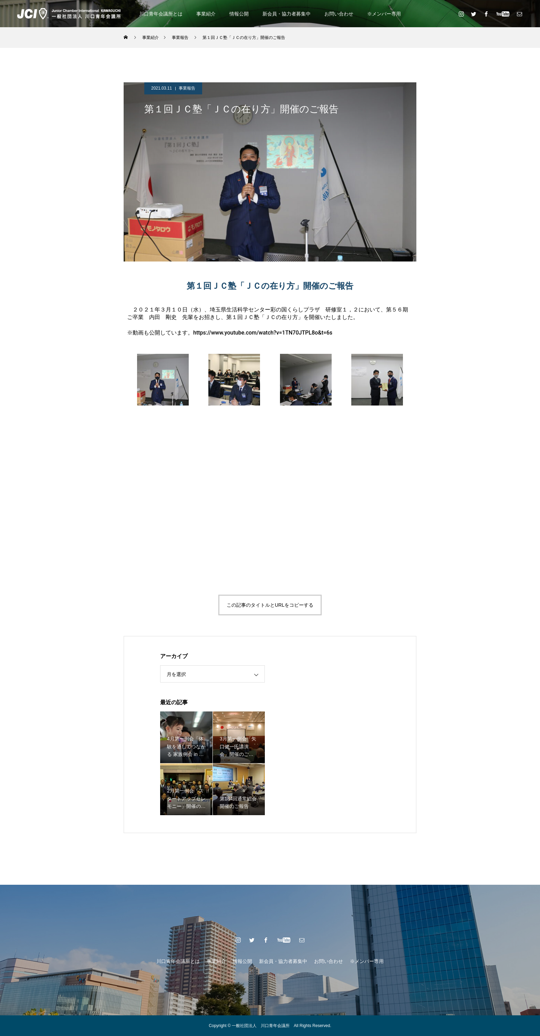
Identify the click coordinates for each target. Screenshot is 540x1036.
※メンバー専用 (384, 14)
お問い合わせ (338, 14)
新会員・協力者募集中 (286, 14)
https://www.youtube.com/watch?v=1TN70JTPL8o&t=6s (262, 332)
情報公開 (239, 14)
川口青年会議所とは (161, 14)
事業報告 (187, 88)
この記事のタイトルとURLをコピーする (270, 605)
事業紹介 (206, 14)
